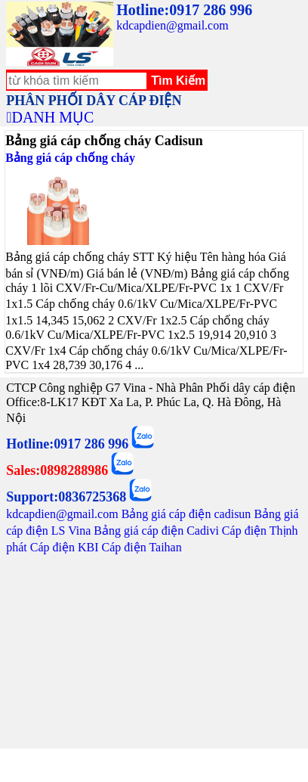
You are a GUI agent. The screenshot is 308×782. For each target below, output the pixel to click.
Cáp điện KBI (64, 547)
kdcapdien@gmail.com (172, 25)
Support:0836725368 (66, 496)
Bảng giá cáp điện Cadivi (156, 530)
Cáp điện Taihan (141, 547)
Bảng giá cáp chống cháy (70, 157)
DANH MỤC (52, 117)
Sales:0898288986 (57, 470)
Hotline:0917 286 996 (184, 10)
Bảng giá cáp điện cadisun (186, 513)
